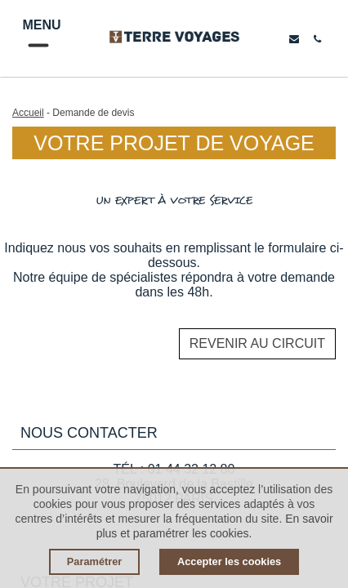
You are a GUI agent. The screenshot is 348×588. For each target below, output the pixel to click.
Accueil (28, 112)
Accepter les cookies (229, 561)
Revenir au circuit (257, 343)
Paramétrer (95, 561)
